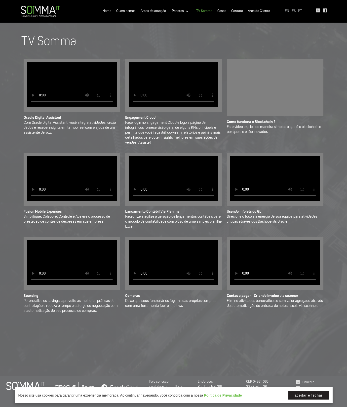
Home (107, 11)
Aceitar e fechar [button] (309, 395)
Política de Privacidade (223, 395)
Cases (221, 11)
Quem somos (126, 11)
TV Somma (204, 11)
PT (300, 11)
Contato (237, 11)
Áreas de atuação (153, 11)
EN (287, 11)
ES (294, 11)
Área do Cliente (259, 11)
